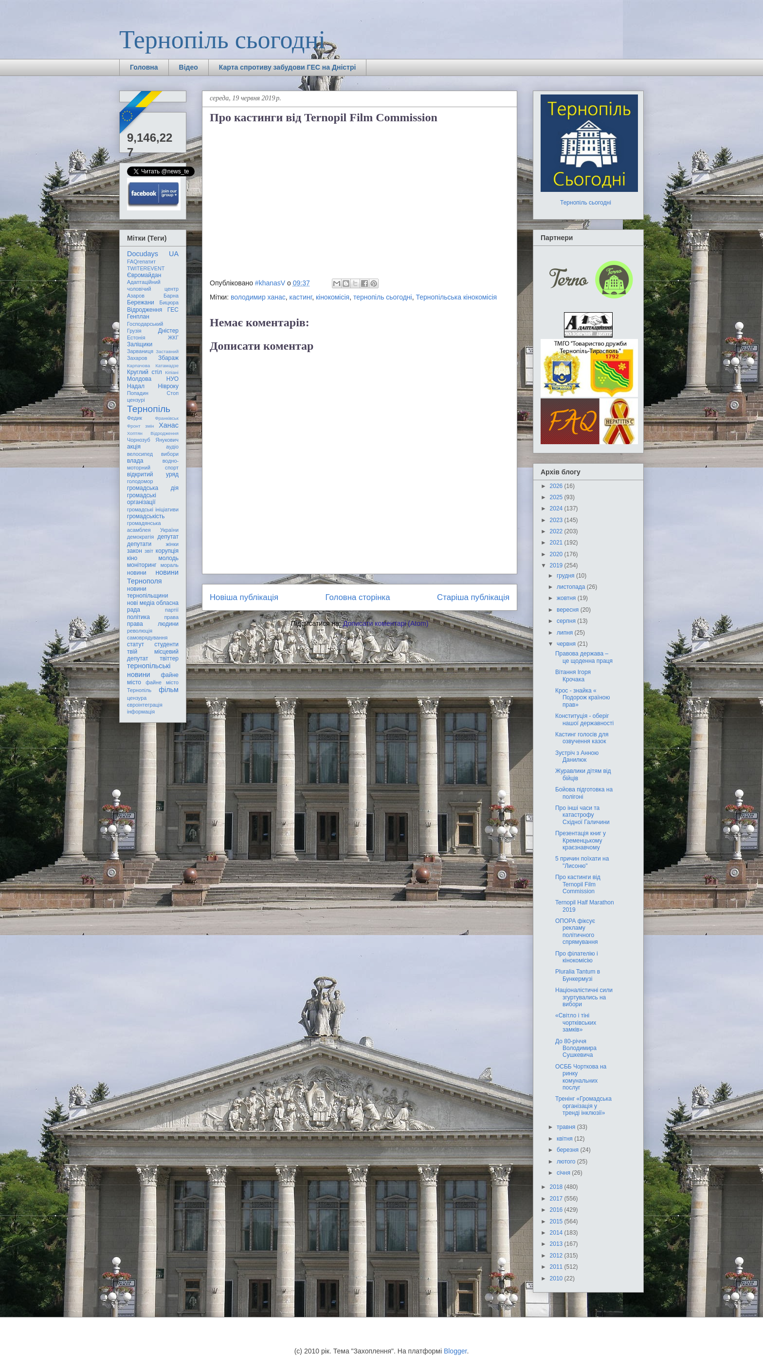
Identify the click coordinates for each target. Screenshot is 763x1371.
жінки (172, 544)
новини (136, 572)
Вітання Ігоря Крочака (573, 675)
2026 (557, 486)
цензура (136, 698)
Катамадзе (167, 365)
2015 (557, 1221)
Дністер (168, 330)
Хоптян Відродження (153, 433)
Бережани (140, 302)
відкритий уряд (153, 474)
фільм (169, 690)
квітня (565, 1138)
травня (567, 1127)
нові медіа (141, 603)
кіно (132, 558)
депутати (139, 544)
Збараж (168, 358)
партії (172, 610)
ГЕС (173, 309)
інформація (141, 711)
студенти (166, 644)
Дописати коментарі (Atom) (385, 623)
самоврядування (147, 637)
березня (568, 1149)
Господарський (145, 324)
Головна (144, 67)
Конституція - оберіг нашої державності (584, 719)
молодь (169, 558)
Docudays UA (153, 254)
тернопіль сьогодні (382, 297)
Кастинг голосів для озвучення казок (581, 738)
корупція (167, 550)
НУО (172, 379)
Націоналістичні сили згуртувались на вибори (584, 997)
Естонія (136, 337)
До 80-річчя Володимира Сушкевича (576, 1048)
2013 (557, 1243)
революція (139, 631)
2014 (557, 1232)
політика (138, 617)
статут (135, 644)
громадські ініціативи (153, 509)
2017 (557, 1198)
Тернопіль (148, 409)
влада (135, 460)
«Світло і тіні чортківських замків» (575, 1022)
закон (134, 550)
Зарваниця (140, 351)
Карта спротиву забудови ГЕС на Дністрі (287, 67)
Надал (136, 386)
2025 (557, 497)
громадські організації (141, 499)
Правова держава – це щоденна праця (584, 657)
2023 (557, 520)
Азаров (136, 296)
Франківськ (167, 418)
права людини (153, 623)
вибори (170, 454)
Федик (134, 418)
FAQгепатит (141, 261)
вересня (569, 609)
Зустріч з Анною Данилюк (577, 756)
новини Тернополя (153, 576)
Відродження (144, 309)
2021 (557, 542)
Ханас (169, 425)
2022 (557, 531)
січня (564, 1172)
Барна (171, 296)
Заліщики (139, 344)
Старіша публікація (473, 597)
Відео (188, 67)
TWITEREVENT (145, 268)
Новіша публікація (244, 597)
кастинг (301, 297)
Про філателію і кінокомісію (576, 957)
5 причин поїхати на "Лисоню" (582, 862)
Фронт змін (140, 426)
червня (567, 643)
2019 (557, 565)
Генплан (138, 316)
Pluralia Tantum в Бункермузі (577, 975)
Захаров (137, 358)
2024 (557, 508)
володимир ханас (258, 297)
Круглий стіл (144, 372)
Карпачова (138, 365)
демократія (140, 537)
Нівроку (168, 386)
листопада (572, 586)
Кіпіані (172, 372)
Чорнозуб (138, 440)
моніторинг (142, 565)
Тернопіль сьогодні (222, 40)
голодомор (140, 481)
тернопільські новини (148, 670)
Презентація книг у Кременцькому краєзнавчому (580, 840)
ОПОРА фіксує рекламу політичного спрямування (576, 931)
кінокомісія (332, 297)
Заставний (167, 351)
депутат (168, 536)
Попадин (137, 393)
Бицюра (169, 302)
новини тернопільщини (147, 592)
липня (566, 632)
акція (134, 446)
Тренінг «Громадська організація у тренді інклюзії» (583, 1105)
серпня (567, 621)
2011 (557, 1266)
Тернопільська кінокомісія (456, 297)
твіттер (169, 658)
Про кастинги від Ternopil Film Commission (577, 884)
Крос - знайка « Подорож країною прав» (582, 697)
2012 (557, 1255)
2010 (557, 1278)
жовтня (567, 598)
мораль (170, 565)
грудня (566, 575)
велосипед (140, 454)
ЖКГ (173, 337)
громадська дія (153, 488)
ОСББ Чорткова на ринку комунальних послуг (580, 1077)
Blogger (455, 1351)
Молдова (139, 379)
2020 (557, 554)
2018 (557, 1186)
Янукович (167, 440)
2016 (557, 1209)
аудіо (172, 447)
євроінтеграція (145, 705)
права (171, 617)
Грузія (134, 331)
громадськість (146, 516)
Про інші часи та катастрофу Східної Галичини (582, 815)
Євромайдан (144, 275)
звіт (149, 551)
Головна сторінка (358, 597)
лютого (567, 1161)
